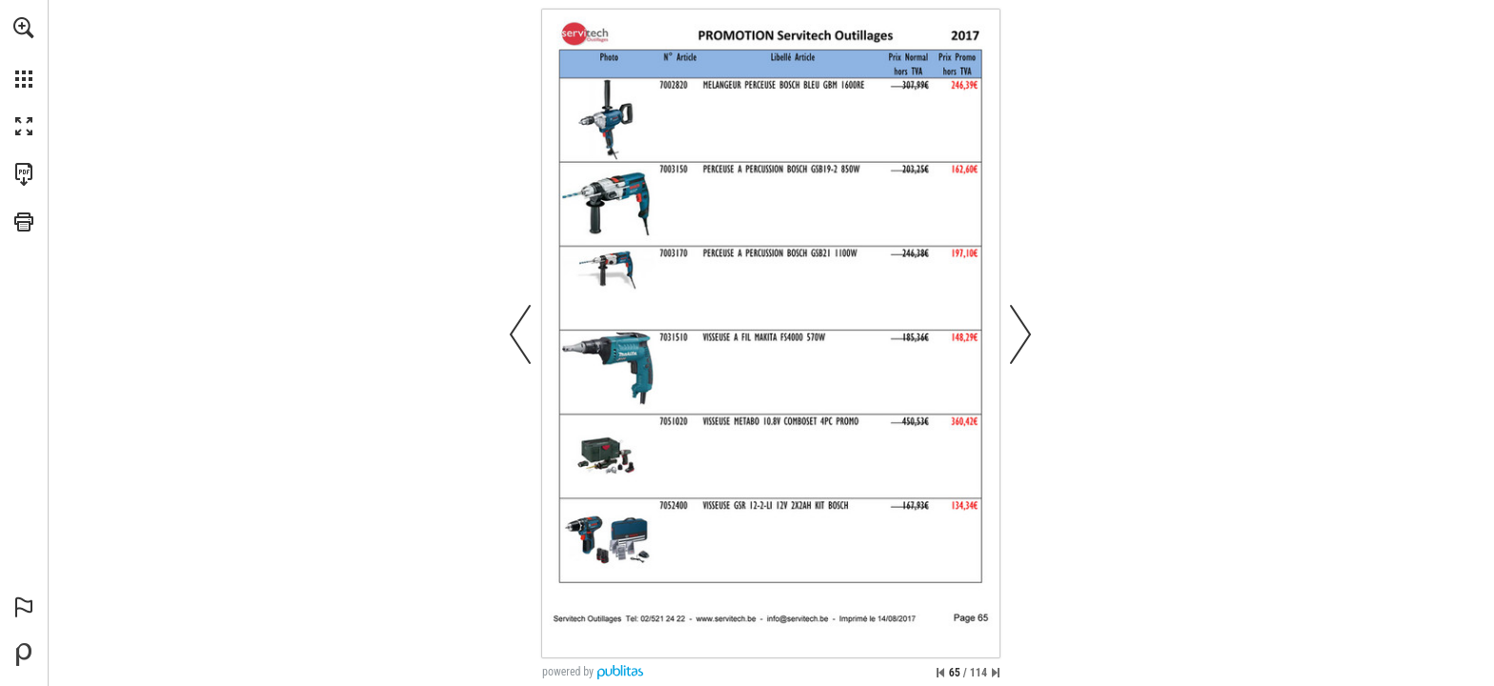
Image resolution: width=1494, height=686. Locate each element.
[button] (24, 27)
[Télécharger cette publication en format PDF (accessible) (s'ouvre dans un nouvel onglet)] (24, 174)
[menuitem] (24, 52)
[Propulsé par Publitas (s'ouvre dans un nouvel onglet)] (24, 654)
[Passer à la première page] (940, 672)
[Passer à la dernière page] (995, 672)
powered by (568, 671)
